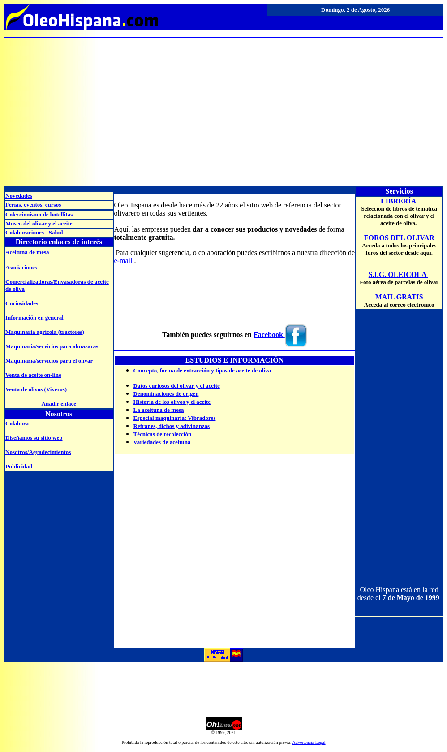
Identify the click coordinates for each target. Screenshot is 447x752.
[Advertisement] (223, 107)
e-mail (123, 260)
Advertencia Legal (308, 742)
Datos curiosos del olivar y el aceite (176, 385)
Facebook (268, 334)
